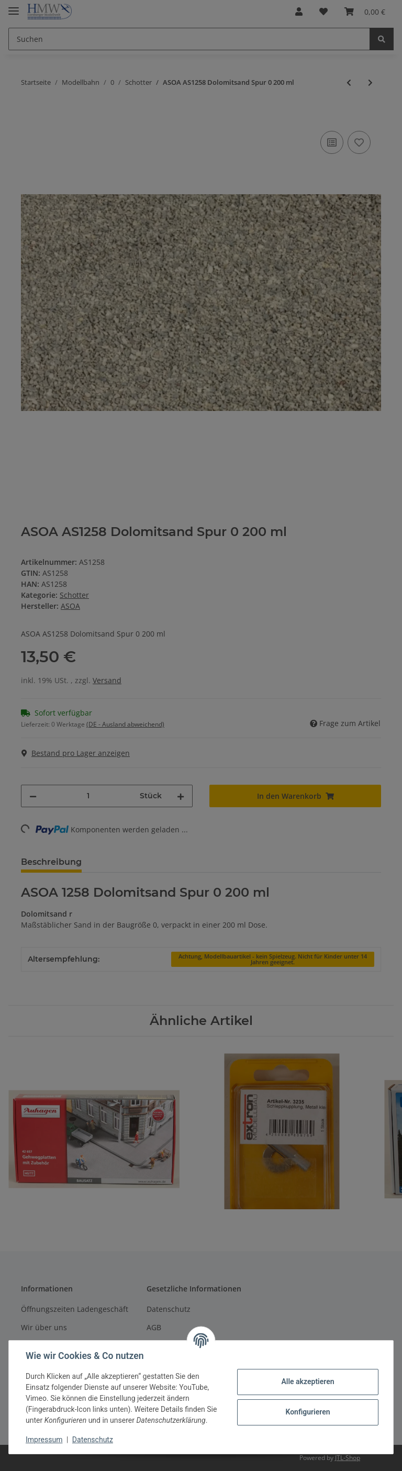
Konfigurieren (307, 1412)
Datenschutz (92, 1439)
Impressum (44, 1439)
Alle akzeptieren (307, 1381)
